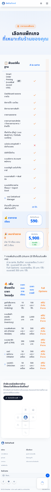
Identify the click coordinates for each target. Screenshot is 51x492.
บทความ (3, 462)
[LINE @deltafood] (9, 482)
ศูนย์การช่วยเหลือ (30, 455)
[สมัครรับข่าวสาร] (48, 476)
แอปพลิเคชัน (4, 466)
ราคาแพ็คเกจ (4, 455)
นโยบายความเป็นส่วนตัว (32, 462)
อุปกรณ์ (3, 458)
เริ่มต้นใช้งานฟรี (13, 400)
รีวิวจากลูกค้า (29, 458)
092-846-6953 (46, 489)
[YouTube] (14, 482)
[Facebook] (3, 482)
